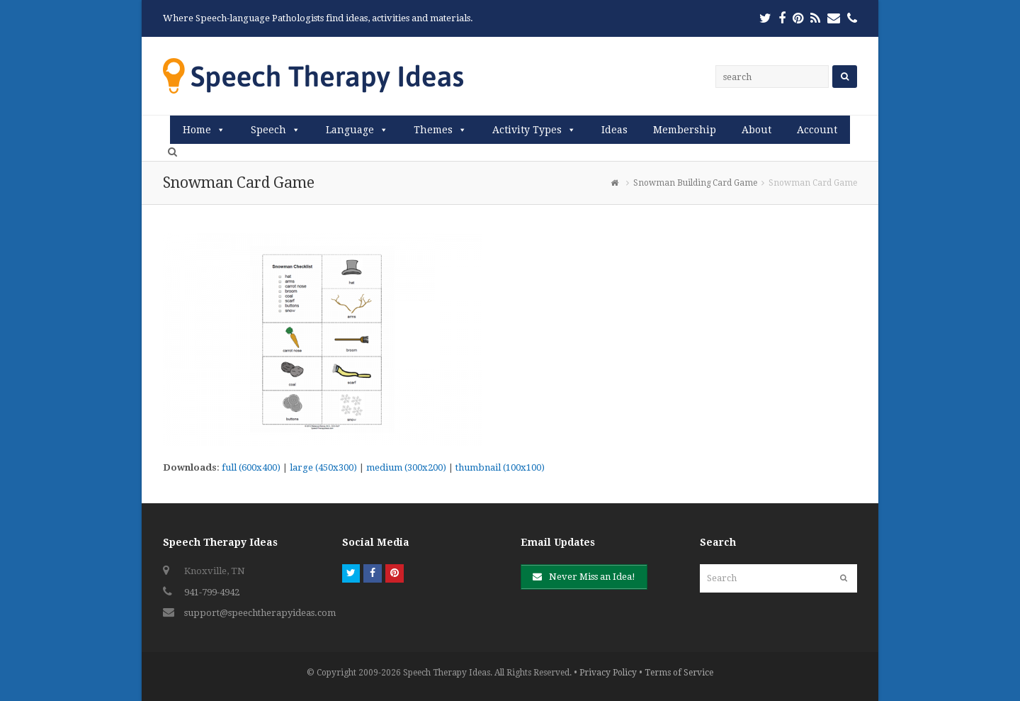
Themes (433, 129)
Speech (268, 129)
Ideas (614, 129)
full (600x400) (251, 467)
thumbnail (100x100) (500, 467)
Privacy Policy (608, 673)
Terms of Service (679, 673)
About (756, 129)
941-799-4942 (211, 592)
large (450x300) (323, 467)
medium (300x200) (406, 467)
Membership (684, 129)
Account (817, 129)
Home (197, 129)
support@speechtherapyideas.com (260, 612)
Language (350, 129)
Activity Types (527, 129)
